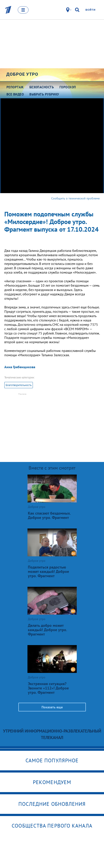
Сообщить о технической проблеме (75, 198)
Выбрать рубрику (44, 94)
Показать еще (52, 707)
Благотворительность (19, 385)
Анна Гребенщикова (19, 367)
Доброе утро (22, 74)
